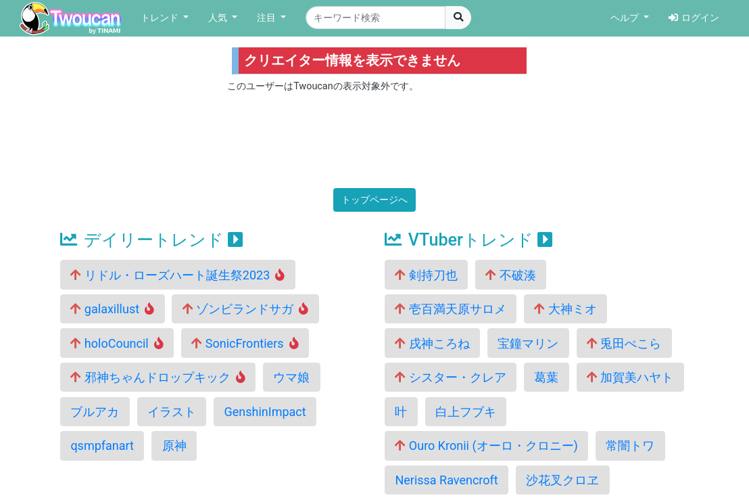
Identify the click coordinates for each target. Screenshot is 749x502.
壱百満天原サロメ (450, 309)
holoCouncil (116, 343)
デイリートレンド (151, 240)
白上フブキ (465, 412)
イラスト (171, 412)
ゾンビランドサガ (246, 309)
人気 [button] (219, 18)
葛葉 (546, 377)
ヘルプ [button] (626, 18)
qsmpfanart (102, 445)
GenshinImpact (265, 412)
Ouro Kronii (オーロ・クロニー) (486, 445)
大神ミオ (565, 309)
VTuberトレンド (468, 240)
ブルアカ (94, 412)
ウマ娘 (291, 377)
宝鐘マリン (528, 343)
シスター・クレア (450, 377)
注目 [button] (268, 18)
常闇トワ (630, 445)
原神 (174, 445)
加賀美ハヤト (630, 377)
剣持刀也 (426, 275)
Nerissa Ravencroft (446, 480)
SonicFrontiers (244, 343)
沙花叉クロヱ (562, 480)
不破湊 (510, 275)
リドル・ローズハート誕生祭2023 (177, 275)
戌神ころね (432, 343)
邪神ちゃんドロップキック (157, 377)
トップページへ (374, 200)
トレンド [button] (161, 18)
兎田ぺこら (624, 343)
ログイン (694, 18)
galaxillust (112, 309)
